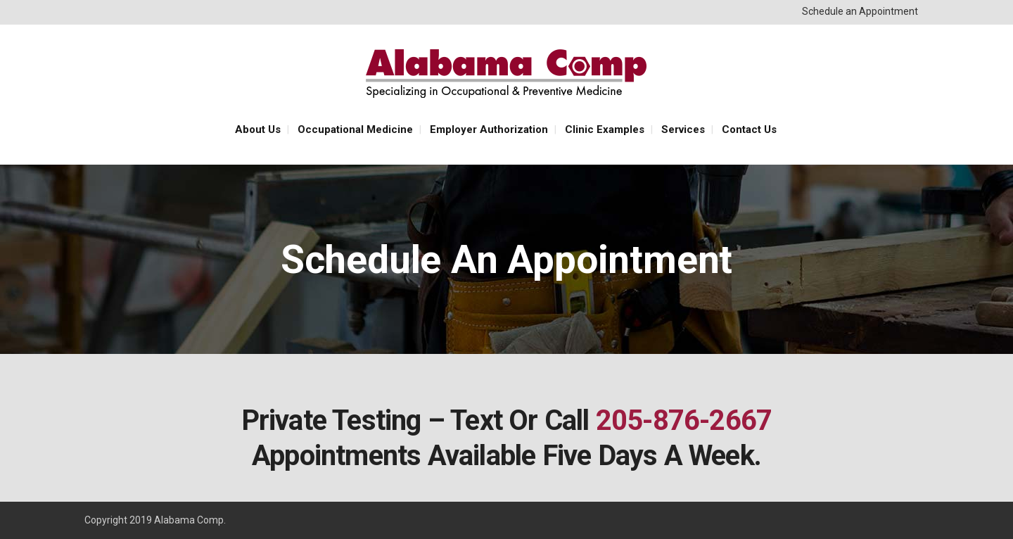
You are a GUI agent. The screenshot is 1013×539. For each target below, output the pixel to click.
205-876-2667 (684, 420)
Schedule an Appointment (860, 11)
